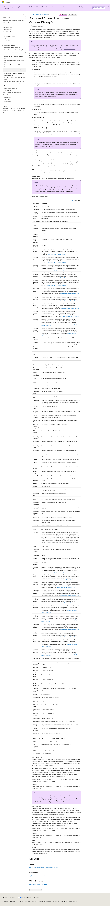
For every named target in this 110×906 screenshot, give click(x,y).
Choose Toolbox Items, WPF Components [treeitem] (12, 25)
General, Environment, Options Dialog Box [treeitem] (14, 50)
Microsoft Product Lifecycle (44, 7)
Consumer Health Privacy (44, 901)
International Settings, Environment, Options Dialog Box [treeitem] (14, 78)
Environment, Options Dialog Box (38, 884)
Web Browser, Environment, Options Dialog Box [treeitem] (14, 85)
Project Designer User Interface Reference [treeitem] (13, 92)
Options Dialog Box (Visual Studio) (38, 876)
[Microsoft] (3, 2)
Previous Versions (14, 901)
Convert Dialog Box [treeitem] (7, 31)
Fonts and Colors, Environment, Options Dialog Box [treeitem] (13, 70)
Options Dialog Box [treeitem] (7, 43)
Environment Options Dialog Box (40, 14)
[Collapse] (24, 14)
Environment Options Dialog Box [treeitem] (12, 47)
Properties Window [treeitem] (7, 97)
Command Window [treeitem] (7, 29)
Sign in (106, 2)
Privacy (33, 901)
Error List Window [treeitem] (7, 34)
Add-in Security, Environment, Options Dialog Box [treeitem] (15, 53)
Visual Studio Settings (70, 49)
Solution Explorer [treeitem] (7, 101)
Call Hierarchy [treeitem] (6, 22)
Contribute (27, 901)
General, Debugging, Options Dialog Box (56, 254)
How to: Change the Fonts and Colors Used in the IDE (43, 867)
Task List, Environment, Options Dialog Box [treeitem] (14, 81)
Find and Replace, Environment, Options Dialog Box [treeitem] (13, 65)
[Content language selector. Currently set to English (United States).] (9, 897)
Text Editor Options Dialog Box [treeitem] (10, 88)
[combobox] (14, 17)
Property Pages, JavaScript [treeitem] (9, 95)
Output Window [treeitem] (7, 90)
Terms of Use (56, 901)
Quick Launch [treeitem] (6, 99)
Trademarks (63, 901)
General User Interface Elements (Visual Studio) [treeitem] (14, 20)
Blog (21, 901)
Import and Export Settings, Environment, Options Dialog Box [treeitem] (14, 74)
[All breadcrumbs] (30, 14)
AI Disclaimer (5, 901)
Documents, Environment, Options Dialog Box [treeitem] (14, 61)
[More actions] (79, 14)
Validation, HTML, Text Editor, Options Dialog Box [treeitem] (13, 111)
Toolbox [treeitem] (5, 106)
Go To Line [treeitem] (5, 38)
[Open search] (102, 2)
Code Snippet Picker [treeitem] (8, 27)
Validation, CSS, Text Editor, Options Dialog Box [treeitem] (14, 108)
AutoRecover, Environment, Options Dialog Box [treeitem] (14, 57)
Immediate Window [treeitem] (7, 40)
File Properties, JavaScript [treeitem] (9, 36)
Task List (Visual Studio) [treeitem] (8, 104)
